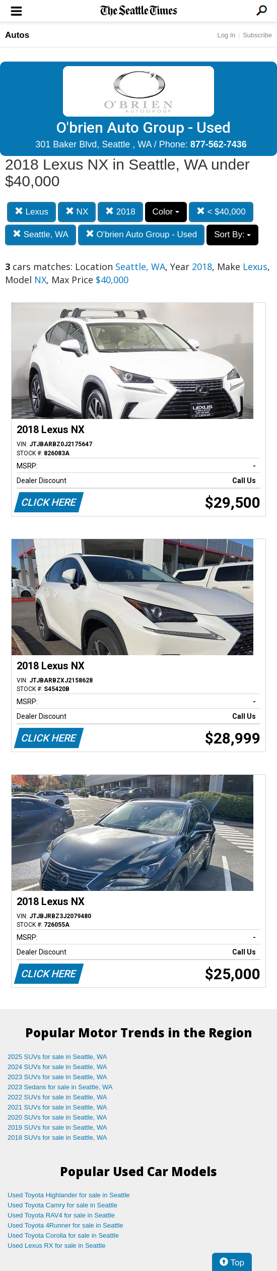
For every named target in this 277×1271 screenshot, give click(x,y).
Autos (17, 35)
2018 (120, 212)
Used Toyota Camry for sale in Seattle (62, 1205)
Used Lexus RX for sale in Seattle (56, 1245)
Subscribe (257, 35)
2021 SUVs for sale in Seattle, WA (57, 1107)
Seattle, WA (40, 234)
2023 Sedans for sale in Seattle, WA (60, 1087)
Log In (226, 35)
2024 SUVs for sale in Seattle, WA (57, 1067)
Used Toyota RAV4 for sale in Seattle (61, 1215)
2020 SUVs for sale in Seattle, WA (57, 1117)
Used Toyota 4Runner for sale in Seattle (65, 1225)
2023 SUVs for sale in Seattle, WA (57, 1077)
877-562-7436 (218, 144)
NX (76, 212)
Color (166, 212)
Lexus (31, 212)
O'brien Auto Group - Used (141, 234)
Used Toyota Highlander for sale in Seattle (69, 1195)
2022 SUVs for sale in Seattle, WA (57, 1097)
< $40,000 (221, 212)
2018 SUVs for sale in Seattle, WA (57, 1137)
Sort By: (232, 234)
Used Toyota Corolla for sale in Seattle (63, 1235)
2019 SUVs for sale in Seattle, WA (57, 1127)
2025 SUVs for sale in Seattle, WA (57, 1057)
